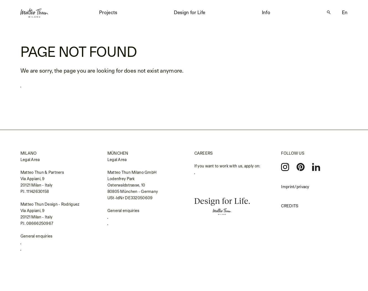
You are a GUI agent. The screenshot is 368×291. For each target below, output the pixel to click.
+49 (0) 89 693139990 (130, 219)
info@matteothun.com (44, 254)
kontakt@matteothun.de (132, 228)
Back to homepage (48, 85)
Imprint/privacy (295, 187)
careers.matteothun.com (219, 175)
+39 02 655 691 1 (39, 245)
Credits (289, 206)
